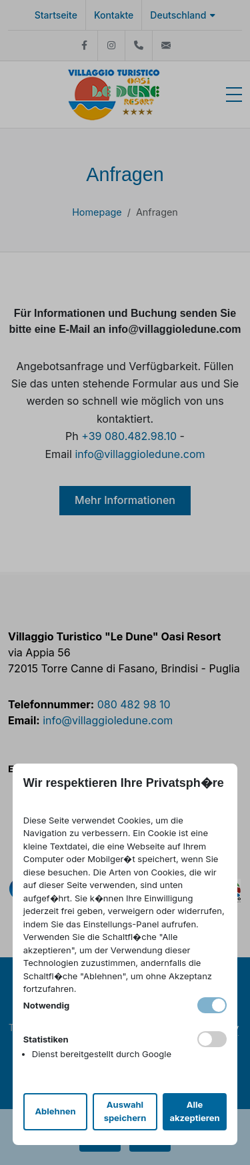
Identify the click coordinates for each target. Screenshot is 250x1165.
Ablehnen (55, 1111)
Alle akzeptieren (194, 1111)
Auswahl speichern (125, 1111)
